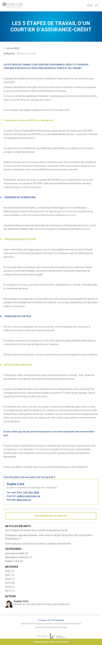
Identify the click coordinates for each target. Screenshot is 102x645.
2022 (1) (9, 571)
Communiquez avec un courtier (51, 642)
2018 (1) (9, 587)
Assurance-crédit (26, 53)
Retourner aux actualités (51, 516)
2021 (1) (9, 575)
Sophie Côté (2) (14, 561)
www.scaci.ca (24, 500)
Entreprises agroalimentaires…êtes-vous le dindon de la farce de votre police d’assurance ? (48, 537)
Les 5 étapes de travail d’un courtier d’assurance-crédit (36, 530)
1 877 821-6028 (31, 492)
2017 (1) (9, 590)
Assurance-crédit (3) (16, 553)
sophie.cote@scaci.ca (28, 496)
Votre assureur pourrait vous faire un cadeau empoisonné (38, 543)
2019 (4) (9, 582)
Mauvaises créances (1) (18, 557)
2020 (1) (9, 579)
